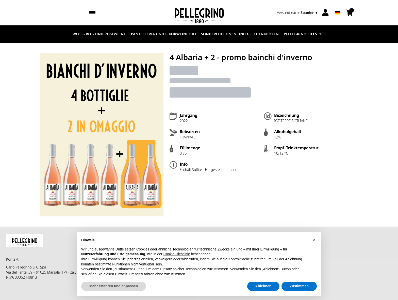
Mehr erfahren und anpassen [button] (113, 286)
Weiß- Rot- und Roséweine (99, 33)
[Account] (325, 12)
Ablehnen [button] (263, 286)
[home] (199, 12)
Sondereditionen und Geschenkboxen (240, 33)
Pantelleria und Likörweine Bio (163, 33)
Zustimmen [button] (299, 286)
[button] (314, 240)
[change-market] (297, 12)
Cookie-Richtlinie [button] (176, 254)
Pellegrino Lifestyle (304, 33)
